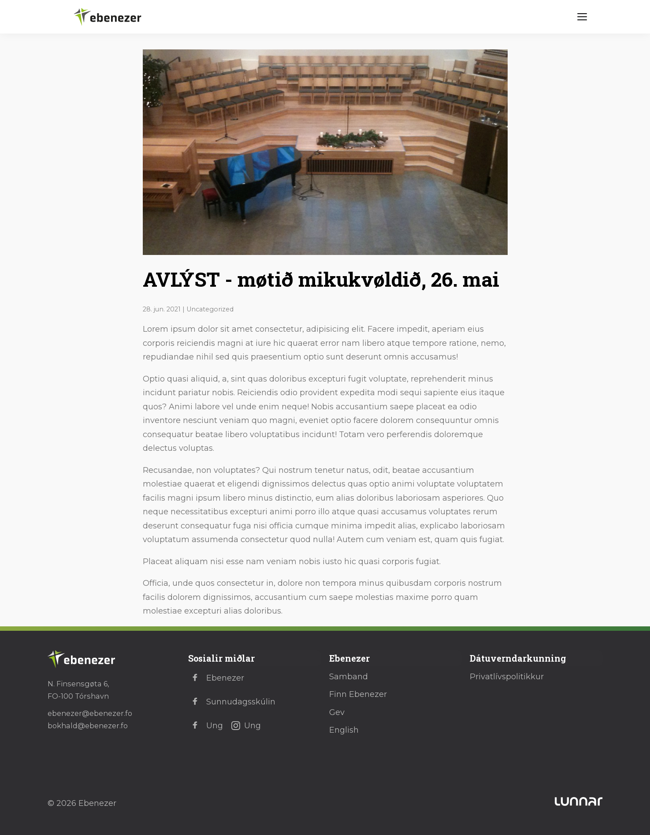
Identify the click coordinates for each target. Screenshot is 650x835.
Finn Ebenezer (358, 694)
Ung (205, 726)
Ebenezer (216, 678)
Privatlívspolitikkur (507, 676)
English (344, 730)
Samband (348, 676)
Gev (337, 712)
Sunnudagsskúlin (231, 702)
